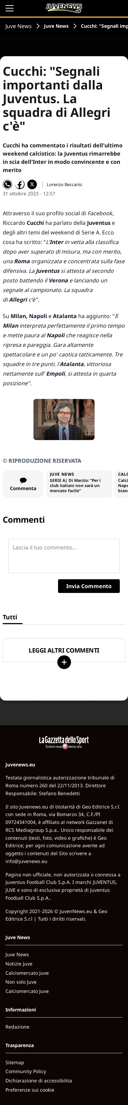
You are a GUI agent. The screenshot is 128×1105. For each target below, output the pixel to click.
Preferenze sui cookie (29, 1089)
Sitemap (14, 1062)
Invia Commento (89, 586)
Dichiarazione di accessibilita (38, 1080)
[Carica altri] (64, 662)
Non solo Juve (21, 982)
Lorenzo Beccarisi (64, 184)
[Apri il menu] (9, 8)
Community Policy (25, 1071)
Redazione (17, 1026)
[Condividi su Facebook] (20, 184)
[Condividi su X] (32, 184)
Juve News (18, 26)
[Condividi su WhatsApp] (7, 184)
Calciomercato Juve (27, 973)
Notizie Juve (18, 963)
